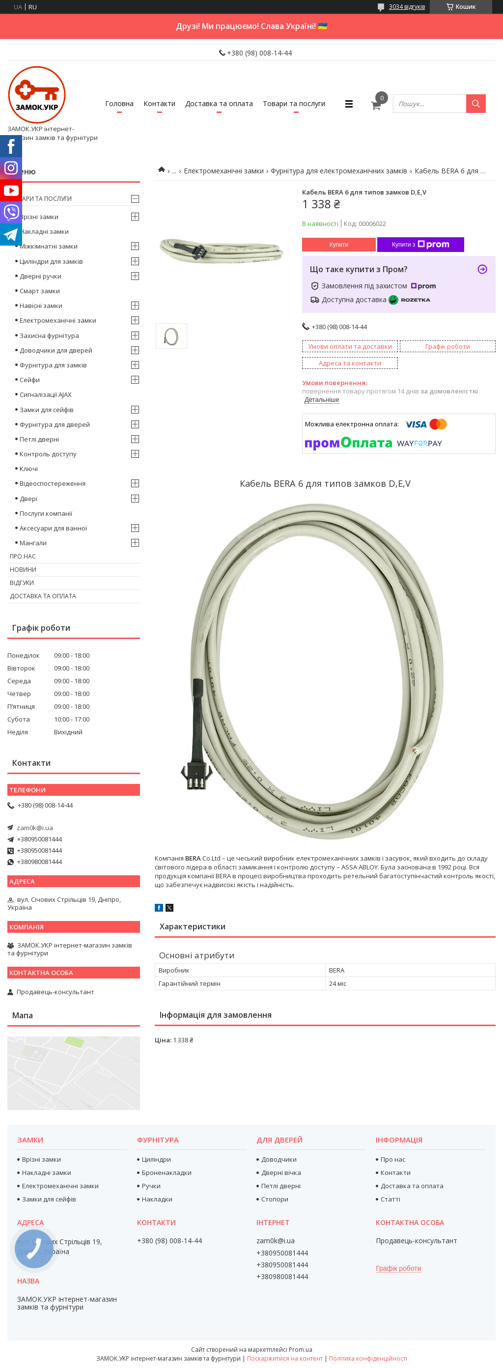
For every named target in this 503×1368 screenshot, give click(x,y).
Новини (23, 569)
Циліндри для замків (51, 261)
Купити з (420, 244)
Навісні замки (41, 305)
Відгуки (22, 583)
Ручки (151, 1185)
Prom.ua (300, 1349)
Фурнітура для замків (53, 365)
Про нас (23, 556)
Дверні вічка (281, 1172)
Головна (119, 103)
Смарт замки (40, 290)
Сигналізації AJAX (46, 394)
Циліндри (156, 1159)
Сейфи (30, 379)
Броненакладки (167, 1172)
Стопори (274, 1199)
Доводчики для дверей (56, 350)
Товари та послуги (294, 103)
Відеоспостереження (52, 483)
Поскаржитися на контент (285, 1358)
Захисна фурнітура (49, 335)
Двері (28, 498)
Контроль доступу (48, 453)
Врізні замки (39, 216)
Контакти (159, 103)
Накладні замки (44, 231)
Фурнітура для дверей (55, 424)
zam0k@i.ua (35, 828)
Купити (339, 244)
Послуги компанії (46, 513)
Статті (390, 1199)
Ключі (29, 468)
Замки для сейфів (47, 409)
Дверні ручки (40, 276)
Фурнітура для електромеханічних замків (339, 170)
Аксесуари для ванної (53, 528)
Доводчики (279, 1159)
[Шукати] (476, 103)
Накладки (157, 1199)
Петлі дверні (39, 439)
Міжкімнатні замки (49, 246)
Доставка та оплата (219, 103)
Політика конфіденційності (368, 1358)
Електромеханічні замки (224, 170)
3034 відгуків (407, 6)
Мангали (33, 542)
